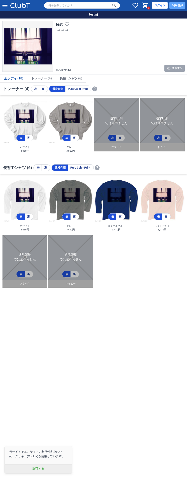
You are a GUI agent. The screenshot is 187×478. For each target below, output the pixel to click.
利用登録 (177, 5)
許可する (38, 468)
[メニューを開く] (5, 5)
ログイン (159, 5)
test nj (93, 14)
